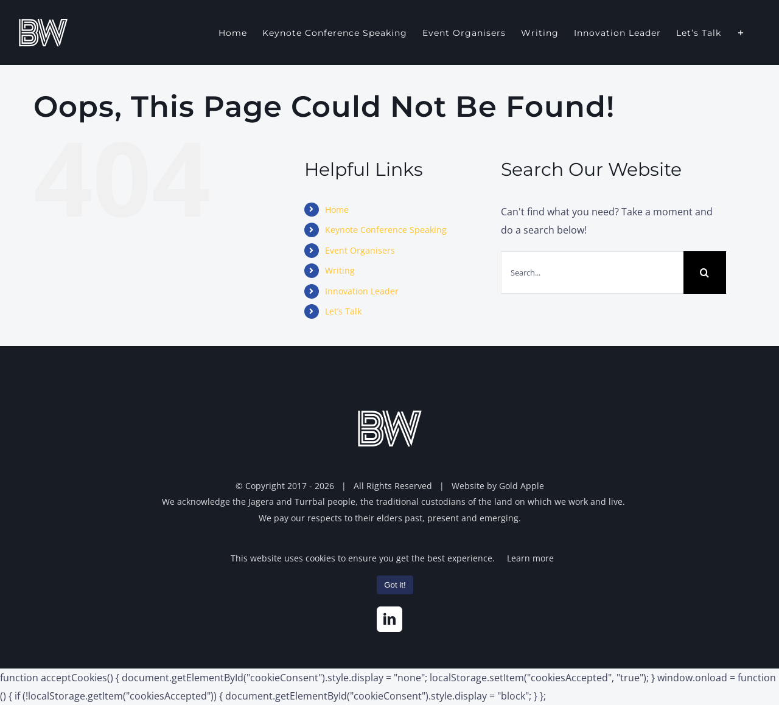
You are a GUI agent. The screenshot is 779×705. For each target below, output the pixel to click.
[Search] (704, 272)
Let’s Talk (343, 311)
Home (337, 209)
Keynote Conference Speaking (386, 229)
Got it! (395, 584)
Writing (340, 270)
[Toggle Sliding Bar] (741, 32)
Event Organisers (360, 250)
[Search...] (592, 272)
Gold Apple (521, 485)
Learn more (530, 558)
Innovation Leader (362, 291)
